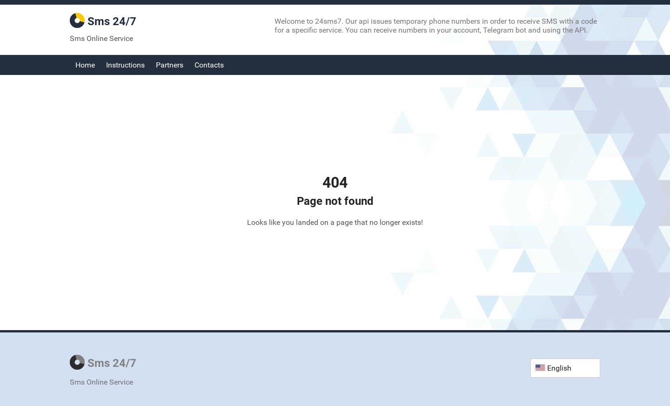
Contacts (209, 65)
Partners (169, 65)
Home (85, 65)
